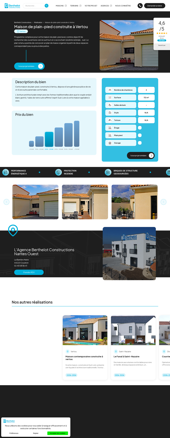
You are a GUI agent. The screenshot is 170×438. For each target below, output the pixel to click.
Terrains (74, 6)
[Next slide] (163, 202)
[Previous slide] (6, 202)
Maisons (60, 6)
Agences (105, 6)
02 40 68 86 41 (20, 265)
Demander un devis (154, 6)
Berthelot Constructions (22, 22)
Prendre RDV (29, 272)
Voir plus (162, 40)
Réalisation (38, 22)
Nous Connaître (123, 6)
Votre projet (91, 6)
